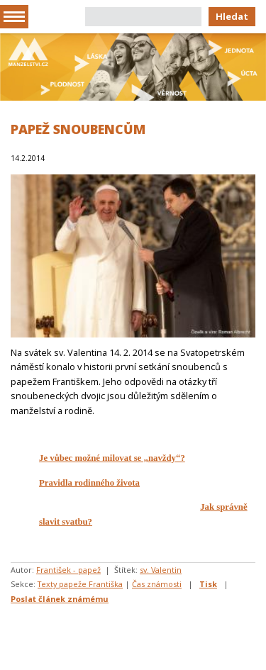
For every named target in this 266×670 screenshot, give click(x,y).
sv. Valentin (161, 569)
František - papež (68, 569)
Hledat (232, 16)
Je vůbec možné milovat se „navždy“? (112, 458)
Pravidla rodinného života (89, 483)
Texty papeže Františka (80, 584)
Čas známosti (157, 584)
